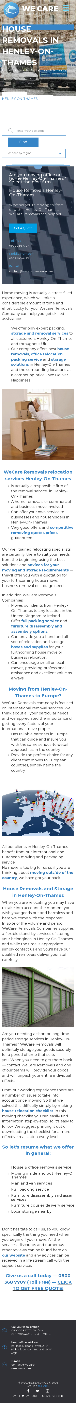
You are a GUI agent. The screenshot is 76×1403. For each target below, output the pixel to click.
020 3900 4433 (19, 258)
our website (13, 1255)
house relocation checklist (27, 1111)
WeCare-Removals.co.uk (44, 1396)
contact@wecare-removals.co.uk (31, 271)
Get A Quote (23, 228)
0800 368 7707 (19, 245)
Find (23, 142)
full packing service (40, 621)
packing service (26, 359)
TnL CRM (43, 1386)
